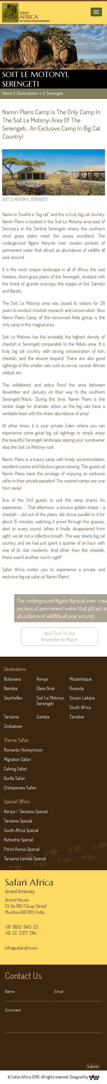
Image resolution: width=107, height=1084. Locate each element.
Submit (93, 1066)
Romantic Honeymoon (23, 750)
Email (58, 991)
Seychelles (13, 698)
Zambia (43, 716)
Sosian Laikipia (82, 698)
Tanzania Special (18, 821)
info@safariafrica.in (21, 948)
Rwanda (76, 688)
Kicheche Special (18, 839)
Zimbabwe (13, 726)
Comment (13, 1010)
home (7, 93)
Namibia (11, 688)
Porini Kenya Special (21, 849)
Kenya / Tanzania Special (26, 811)
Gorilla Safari (14, 778)
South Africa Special (21, 830)
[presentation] (43, 1048)
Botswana (12, 679)
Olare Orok (46, 688)
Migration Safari (17, 759)
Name (9, 991)
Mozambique (80, 679)
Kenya (42, 679)
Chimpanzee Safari (20, 787)
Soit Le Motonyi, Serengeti (51, 700)
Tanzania (11, 716)
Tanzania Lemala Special (25, 858)
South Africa (80, 707)
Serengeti (54, 93)
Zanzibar (76, 716)
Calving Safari (15, 768)
